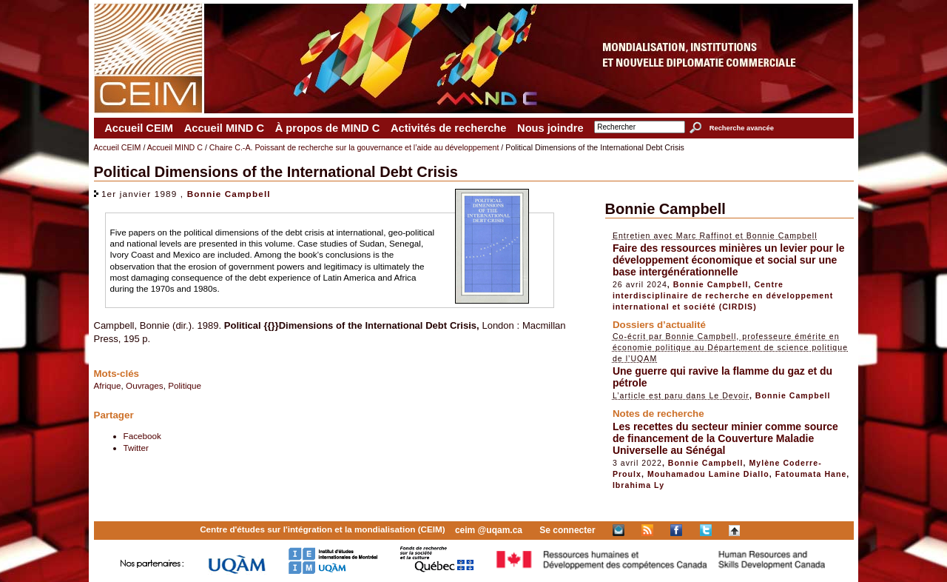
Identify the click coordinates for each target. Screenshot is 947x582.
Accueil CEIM (138, 128)
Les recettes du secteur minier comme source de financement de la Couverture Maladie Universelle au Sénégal (725, 438)
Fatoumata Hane (811, 473)
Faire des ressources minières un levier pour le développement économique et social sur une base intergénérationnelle (729, 260)
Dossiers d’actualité (659, 324)
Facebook (142, 436)
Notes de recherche (658, 413)
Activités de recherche (448, 128)
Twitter (136, 447)
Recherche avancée (742, 128)
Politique (184, 385)
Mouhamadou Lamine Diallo (708, 473)
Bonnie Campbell (229, 193)
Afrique (107, 385)
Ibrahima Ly (638, 485)
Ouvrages (145, 385)
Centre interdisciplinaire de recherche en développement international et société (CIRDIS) (723, 295)
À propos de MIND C (327, 128)
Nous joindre (550, 128)
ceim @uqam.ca (488, 530)
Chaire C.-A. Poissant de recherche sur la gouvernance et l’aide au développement (354, 147)
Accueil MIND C (224, 128)
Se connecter (567, 530)
